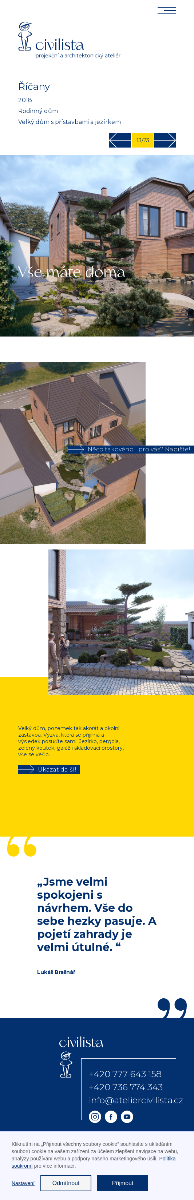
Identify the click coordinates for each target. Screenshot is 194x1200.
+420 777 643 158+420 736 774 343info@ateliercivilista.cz (136, 1087)
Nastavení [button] (23, 1183)
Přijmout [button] (123, 1183)
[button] (179, 622)
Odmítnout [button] (66, 1183)
